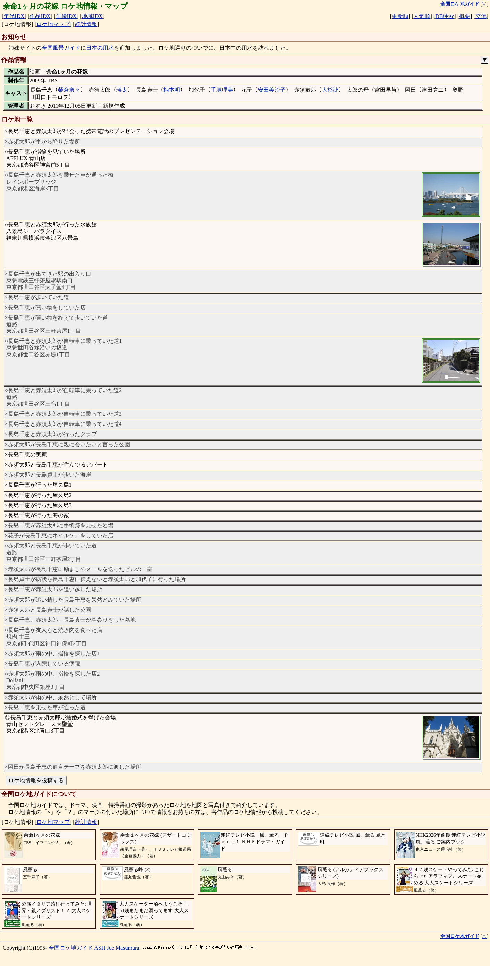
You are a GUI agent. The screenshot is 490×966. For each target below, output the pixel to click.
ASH (99, 948)
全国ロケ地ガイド (71, 948)
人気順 (421, 16)
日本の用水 (100, 48)
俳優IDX (66, 16)
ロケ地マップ (53, 24)
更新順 (400, 16)
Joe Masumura (123, 948)
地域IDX (92, 16)
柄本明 (171, 90)
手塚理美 (222, 90)
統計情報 (86, 24)
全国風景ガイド (61, 48)
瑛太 (121, 90)
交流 (481, 16)
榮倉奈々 (69, 90)
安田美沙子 (272, 90)
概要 (464, 16)
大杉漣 (330, 90)
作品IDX (39, 16)
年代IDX (13, 16)
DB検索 (444, 16)
